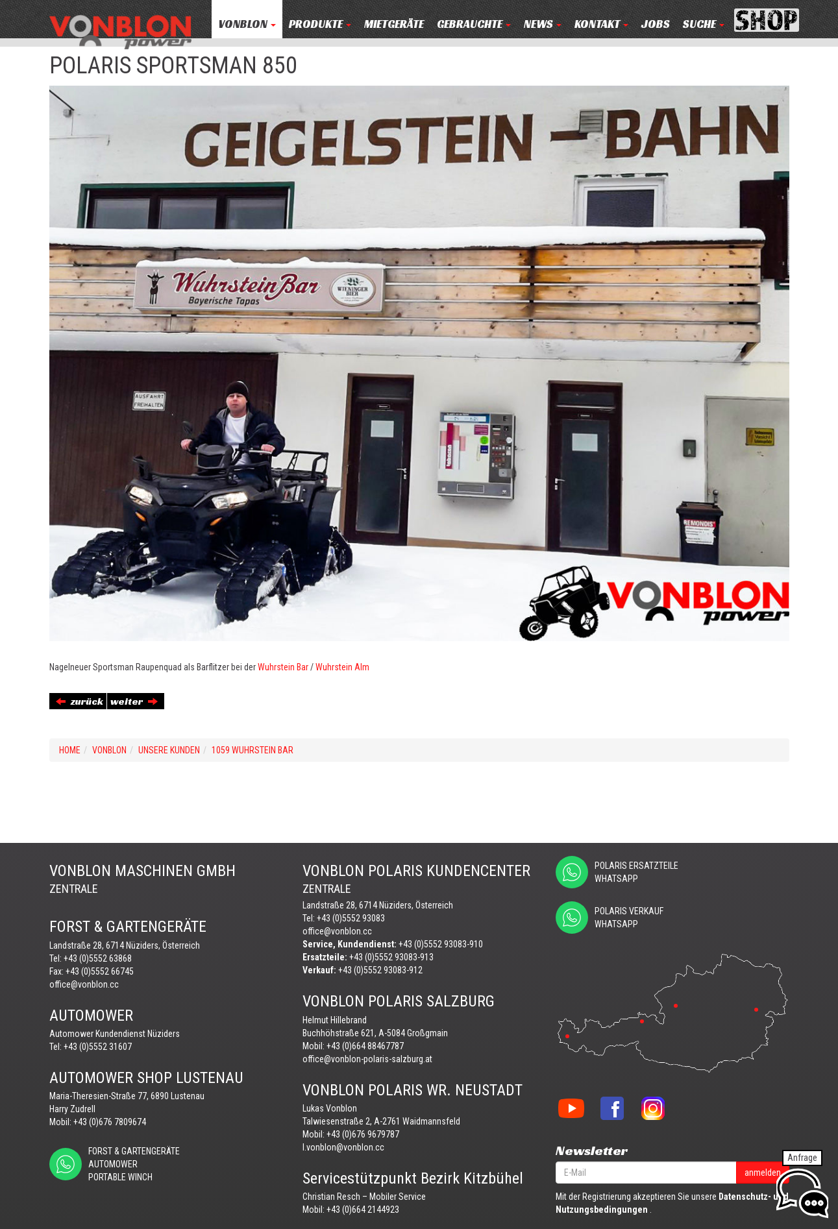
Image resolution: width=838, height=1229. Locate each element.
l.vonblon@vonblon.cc (343, 1147)
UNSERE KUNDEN (169, 750)
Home (69, 750)
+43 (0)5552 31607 (98, 1046)
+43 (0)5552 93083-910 (441, 944)
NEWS (542, 24)
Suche (703, 24)
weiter (134, 701)
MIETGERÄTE (394, 24)
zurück (79, 701)
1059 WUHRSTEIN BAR (252, 750)
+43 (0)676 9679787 (363, 1134)
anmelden (763, 1172)
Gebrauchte (474, 24)
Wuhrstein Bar (283, 667)
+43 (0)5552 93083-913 (391, 957)
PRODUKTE (320, 24)
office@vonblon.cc (84, 984)
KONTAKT (601, 24)
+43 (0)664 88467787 (365, 1046)
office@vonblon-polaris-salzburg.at (367, 1059)
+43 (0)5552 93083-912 (380, 970)
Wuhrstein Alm (342, 667)
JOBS (655, 24)
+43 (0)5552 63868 (98, 958)
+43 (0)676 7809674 (109, 1122)
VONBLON (247, 24)
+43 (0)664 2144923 (363, 1209)
